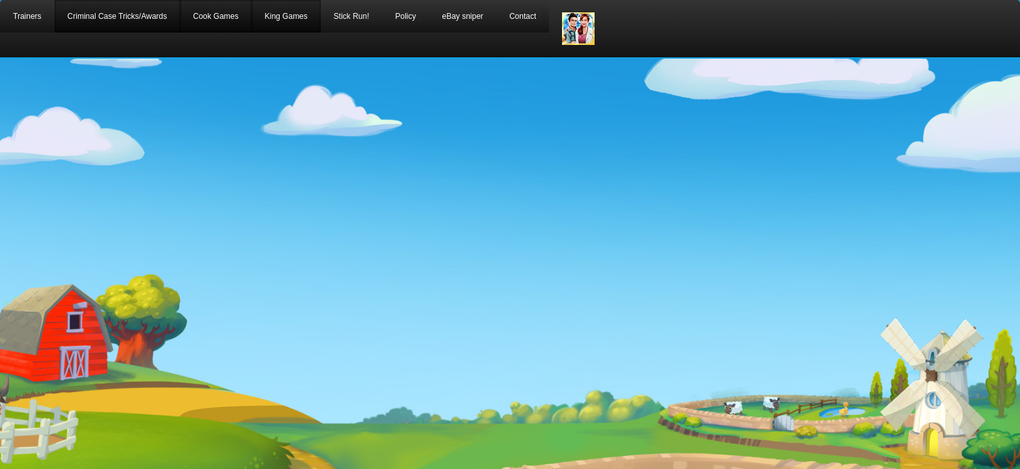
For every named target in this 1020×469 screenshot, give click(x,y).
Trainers (27, 16)
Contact (522, 16)
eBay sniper (462, 16)
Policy (405, 16)
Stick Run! (351, 16)
